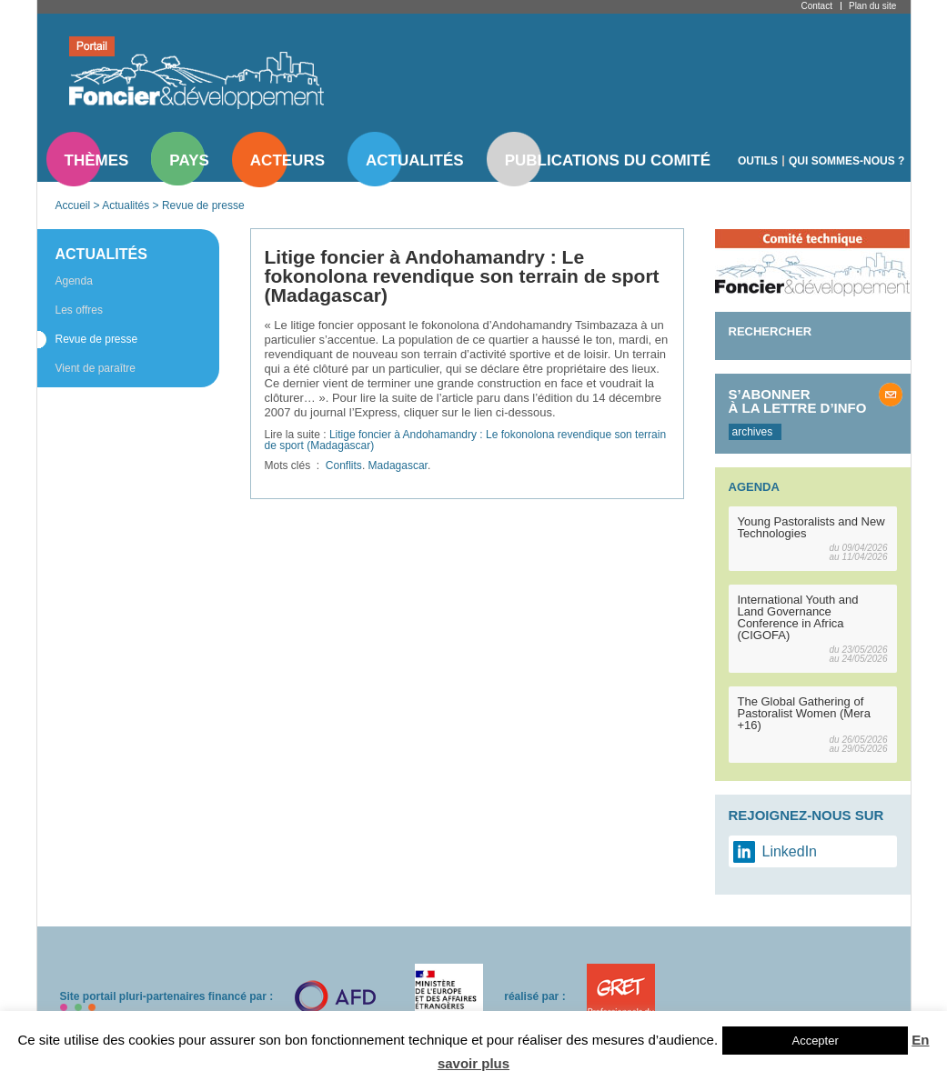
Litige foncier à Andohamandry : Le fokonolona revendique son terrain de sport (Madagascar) (466, 440)
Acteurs (287, 160)
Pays (188, 160)
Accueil (73, 205)
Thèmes (97, 160)
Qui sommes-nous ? (846, 161)
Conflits (344, 465)
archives (752, 431)
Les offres (79, 310)
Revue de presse (203, 205)
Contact (816, 6)
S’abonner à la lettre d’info (798, 400)
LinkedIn (790, 851)
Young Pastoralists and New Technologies (811, 527)
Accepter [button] (814, 1040)
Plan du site (872, 6)
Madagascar (398, 465)
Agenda (74, 281)
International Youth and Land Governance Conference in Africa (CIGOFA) (798, 617)
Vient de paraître (95, 368)
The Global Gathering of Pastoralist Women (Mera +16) (804, 713)
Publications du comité (607, 160)
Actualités (415, 160)
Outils (758, 161)
